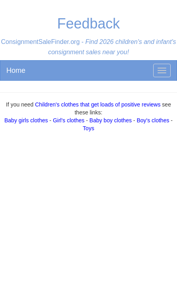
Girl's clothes (69, 120)
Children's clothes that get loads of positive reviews (97, 104)
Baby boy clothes (110, 120)
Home (15, 70)
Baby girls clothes (26, 120)
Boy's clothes (153, 120)
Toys (88, 128)
